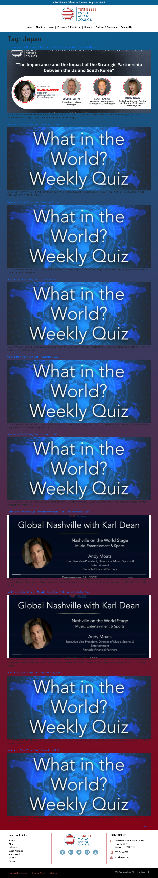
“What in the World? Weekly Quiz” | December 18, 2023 (33, 124)
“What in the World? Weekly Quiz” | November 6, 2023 (32, 356)
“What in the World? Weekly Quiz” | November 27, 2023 (33, 202)
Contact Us (126, 27)
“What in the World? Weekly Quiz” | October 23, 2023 (32, 434)
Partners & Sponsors (106, 27)
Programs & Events (69, 27)
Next (147, 826)
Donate (88, 27)
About (40, 27)
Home (29, 27)
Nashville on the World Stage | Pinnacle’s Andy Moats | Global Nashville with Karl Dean (48, 511)
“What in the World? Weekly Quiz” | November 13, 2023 (33, 279)
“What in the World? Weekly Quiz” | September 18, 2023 (33, 672)
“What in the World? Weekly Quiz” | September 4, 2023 (33, 750)
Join (51, 27)
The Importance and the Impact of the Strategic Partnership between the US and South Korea (51, 47)
